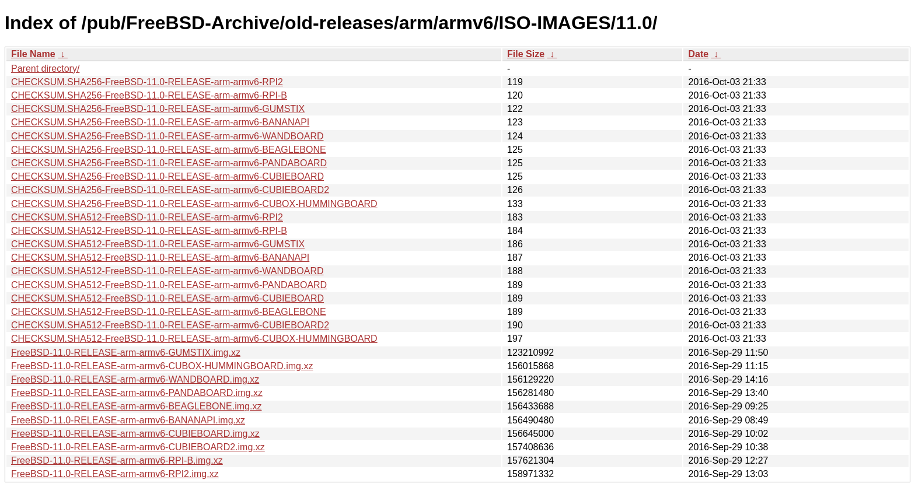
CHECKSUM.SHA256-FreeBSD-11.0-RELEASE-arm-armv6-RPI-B (149, 95)
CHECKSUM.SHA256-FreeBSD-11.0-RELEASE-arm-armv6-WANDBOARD (167, 136)
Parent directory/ (45, 68)
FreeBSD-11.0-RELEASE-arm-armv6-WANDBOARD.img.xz (135, 379)
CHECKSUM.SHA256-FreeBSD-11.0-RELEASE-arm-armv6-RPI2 (147, 82)
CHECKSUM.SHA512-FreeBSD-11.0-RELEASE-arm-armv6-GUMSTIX (158, 244)
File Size (525, 54)
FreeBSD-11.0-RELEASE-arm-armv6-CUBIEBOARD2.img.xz (138, 447)
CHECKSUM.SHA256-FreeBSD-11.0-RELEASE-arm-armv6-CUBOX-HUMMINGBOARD (194, 204)
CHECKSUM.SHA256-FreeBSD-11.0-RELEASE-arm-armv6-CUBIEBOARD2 (170, 190)
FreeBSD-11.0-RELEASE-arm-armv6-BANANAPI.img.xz (128, 420)
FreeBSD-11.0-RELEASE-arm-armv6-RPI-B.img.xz (117, 460)
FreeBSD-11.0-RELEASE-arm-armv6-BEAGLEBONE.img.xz (136, 406)
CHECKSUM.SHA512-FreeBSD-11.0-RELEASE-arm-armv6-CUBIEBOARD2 (170, 325)
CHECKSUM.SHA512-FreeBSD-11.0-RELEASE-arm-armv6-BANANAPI (160, 257)
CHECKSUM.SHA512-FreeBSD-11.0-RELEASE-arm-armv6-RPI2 (147, 217)
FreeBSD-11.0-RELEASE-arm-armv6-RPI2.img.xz (115, 474)
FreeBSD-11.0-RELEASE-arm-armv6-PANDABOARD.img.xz (137, 393)
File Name (33, 54)
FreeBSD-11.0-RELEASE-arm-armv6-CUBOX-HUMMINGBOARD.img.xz (162, 366)
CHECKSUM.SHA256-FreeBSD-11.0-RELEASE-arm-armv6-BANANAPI (160, 122)
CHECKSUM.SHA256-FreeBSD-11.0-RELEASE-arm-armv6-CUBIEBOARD (167, 176)
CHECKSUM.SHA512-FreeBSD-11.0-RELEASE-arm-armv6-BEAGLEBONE (168, 312)
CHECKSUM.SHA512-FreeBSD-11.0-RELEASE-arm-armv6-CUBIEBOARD (167, 298)
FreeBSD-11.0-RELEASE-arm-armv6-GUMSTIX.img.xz (125, 353)
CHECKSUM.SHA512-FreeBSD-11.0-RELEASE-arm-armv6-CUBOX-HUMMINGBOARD (194, 339)
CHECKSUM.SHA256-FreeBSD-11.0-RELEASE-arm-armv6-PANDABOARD (169, 163)
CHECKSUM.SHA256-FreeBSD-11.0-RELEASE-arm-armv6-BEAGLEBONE (168, 150)
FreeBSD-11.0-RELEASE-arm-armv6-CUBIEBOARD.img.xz (135, 434)
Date (698, 54)
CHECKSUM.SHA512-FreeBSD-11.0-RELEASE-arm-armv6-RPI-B (149, 231)
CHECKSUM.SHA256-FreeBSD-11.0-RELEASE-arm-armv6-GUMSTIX (158, 109)
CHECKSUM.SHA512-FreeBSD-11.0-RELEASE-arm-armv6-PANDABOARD (169, 285)
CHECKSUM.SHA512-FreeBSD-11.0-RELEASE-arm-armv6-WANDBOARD (167, 271)
